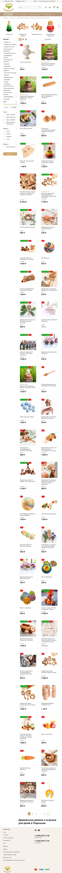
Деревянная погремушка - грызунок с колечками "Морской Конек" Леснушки (49, 482)
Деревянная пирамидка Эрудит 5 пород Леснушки (28, 386)
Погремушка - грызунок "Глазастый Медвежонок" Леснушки (48, 769)
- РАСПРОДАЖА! (8, 96)
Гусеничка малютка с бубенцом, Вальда (26, 544)
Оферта (36, 1)
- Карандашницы (8, 76)
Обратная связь (7, 857)
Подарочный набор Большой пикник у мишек (48, 671)
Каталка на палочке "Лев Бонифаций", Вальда (48, 607)
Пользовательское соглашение (47, 1)
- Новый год (6, 41)
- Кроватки (6, 98)
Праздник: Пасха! (36, 33)
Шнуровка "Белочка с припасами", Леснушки (27, 258)
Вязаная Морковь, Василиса (25, 768)
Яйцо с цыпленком (46, 733)
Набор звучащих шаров (27, 416)
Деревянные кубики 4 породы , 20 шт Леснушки (27, 480)
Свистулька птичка (25, 61)
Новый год (9, 33)
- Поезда (5, 81)
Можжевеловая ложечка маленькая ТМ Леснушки (48, 384)
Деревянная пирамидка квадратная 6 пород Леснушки (27, 97)
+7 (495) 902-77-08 (42, 835)
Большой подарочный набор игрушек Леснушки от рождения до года (49, 639)
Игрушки (12, 18)
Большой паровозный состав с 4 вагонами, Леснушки (26, 353)
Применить (10, 153)
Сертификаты (47, 14)
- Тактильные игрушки (9, 72)
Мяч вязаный (45, 257)
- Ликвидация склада (9, 52)
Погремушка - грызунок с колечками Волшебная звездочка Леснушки (48, 545)
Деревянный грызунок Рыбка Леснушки (48, 227)
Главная (5, 18)
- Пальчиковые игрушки (7, 93)
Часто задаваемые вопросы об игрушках (14, 859)
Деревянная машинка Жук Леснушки (49, 352)
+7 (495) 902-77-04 (42, 840)
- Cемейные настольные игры (8, 84)
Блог (4, 842)
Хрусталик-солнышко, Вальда (47, 800)
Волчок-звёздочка (46, 576)
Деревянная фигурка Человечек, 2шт (47, 703)
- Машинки (6, 63)
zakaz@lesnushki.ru (21, 1)
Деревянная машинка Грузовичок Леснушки (26, 638)
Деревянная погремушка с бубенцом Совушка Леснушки (28, 320)
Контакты (24, 14)
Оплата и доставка (35, 14)
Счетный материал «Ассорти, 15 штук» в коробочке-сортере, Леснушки (26, 736)
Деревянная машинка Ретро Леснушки (26, 577)
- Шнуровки (6, 79)
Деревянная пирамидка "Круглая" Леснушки (48, 63)
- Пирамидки (7, 65)
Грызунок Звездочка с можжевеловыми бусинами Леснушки (26, 672)
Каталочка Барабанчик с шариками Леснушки (27, 288)
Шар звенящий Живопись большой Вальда (27, 513)
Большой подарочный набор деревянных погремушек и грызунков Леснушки (48, 195)
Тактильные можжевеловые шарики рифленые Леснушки (48, 129)
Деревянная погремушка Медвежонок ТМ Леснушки (49, 288)
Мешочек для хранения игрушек (27, 160)
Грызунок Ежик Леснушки (27, 226)
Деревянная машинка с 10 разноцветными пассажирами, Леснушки (49, 448)
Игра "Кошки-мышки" (26, 128)
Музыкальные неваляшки (49, 34)
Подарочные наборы (22, 34)
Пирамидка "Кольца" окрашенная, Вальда (47, 160)
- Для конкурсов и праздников (8, 88)
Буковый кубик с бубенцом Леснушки (49, 319)
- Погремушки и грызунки (8, 60)
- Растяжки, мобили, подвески (9, 69)
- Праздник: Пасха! (8, 46)
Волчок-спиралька (25, 607)
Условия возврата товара (9, 854)
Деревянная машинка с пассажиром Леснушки (27, 800)
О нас (17, 14)
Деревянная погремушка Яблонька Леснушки (48, 416)
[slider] (4, 103)
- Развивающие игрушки (7, 56)
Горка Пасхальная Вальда (48, 513)
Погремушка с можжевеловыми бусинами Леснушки (26, 448)
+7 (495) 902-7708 (8, 1)
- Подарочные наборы (9, 44)
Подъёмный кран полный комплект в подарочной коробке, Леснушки (27, 192)
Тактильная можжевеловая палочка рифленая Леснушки (49, 95)
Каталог (8, 14)
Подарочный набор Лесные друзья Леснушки (27, 703)
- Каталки (6, 74)
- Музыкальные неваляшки (7, 49)
